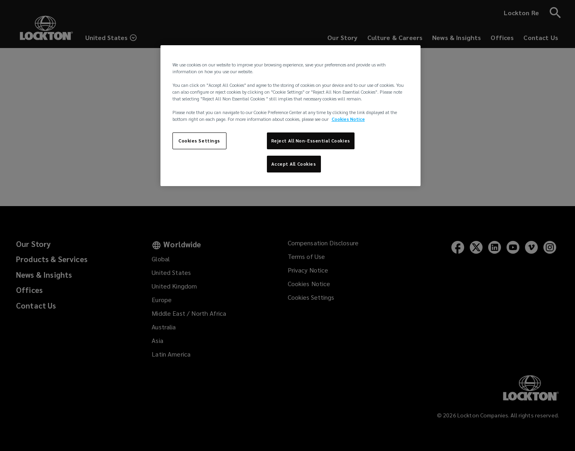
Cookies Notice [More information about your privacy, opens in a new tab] (348, 119)
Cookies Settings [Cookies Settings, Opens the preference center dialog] (199, 141)
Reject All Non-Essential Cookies (310, 141)
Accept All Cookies (293, 164)
